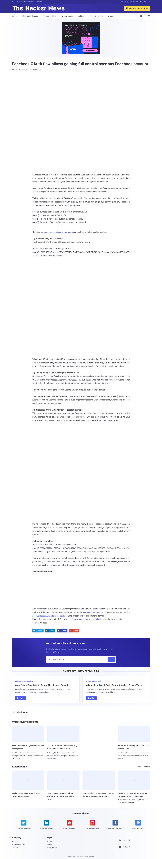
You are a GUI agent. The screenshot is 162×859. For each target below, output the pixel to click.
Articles (147, 767)
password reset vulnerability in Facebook (51, 616)
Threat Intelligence (30, 16)
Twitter (88, 619)
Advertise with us (18, 844)
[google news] (138, 825)
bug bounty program (91, 612)
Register (20, 698)
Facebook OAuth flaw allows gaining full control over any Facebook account (80, 63)
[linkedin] (46, 826)
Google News (78, 619)
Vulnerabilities (49, 16)
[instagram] (92, 826)
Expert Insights (97, 16)
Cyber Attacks (67, 16)
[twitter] (23, 826)
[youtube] (69, 826)
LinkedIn (100, 619)
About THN (16, 841)
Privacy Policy (52, 848)
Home (14, 16)
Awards (111, 16)
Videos (138, 767)
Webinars (81, 16)
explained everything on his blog (59, 232)
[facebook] (115, 826)
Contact (15, 848)
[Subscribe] (111, 659)
